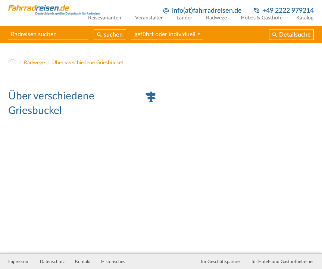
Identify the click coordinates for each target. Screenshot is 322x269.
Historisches (113, 261)
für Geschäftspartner (221, 261)
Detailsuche (295, 40)
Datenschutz (52, 261)
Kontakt (83, 261)
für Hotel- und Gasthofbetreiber (282, 261)
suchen (113, 40)
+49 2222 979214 (288, 10)
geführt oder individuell (165, 40)
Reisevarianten (108, 23)
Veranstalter (152, 23)
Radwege (218, 23)
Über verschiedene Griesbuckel (87, 64)
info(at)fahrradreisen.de (206, 10)
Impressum (18, 261)
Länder (187, 23)
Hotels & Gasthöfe (263, 23)
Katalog (305, 23)
